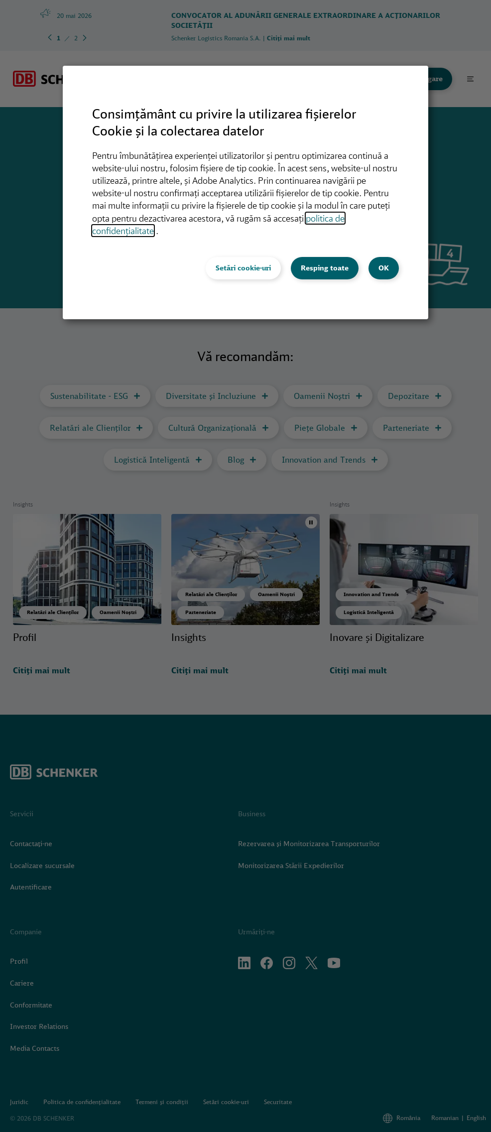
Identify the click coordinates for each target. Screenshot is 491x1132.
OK (383, 267)
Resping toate (325, 267)
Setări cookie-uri (243, 267)
